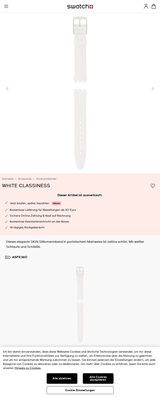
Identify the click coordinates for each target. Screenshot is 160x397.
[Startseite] (80, 6)
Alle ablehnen (62, 378)
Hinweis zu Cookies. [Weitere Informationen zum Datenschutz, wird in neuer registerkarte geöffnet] (28, 368)
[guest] (146, 6)
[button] (6, 6)
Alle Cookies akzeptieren (98, 378)
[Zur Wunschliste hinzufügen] (152, 185)
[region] (80, 372)
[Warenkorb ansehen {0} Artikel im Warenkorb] (153, 6)
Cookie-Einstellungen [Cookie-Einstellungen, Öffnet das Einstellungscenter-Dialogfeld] (80, 390)
